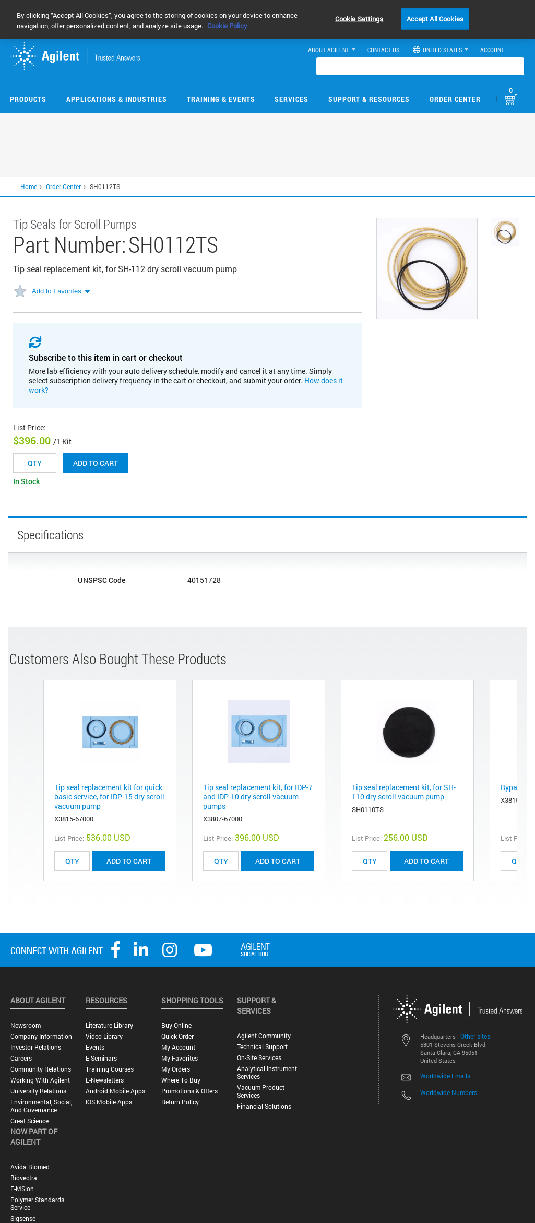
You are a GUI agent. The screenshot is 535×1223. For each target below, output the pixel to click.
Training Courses (110, 1069)
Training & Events (221, 99)
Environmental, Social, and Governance (41, 1106)
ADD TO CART (128, 861)
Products (28, 99)
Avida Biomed (30, 1167)
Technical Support (262, 1047)
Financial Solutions (264, 1106)
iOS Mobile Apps (109, 1102)
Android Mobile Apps (115, 1091)
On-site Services (259, 1058)
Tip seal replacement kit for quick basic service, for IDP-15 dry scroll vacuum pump (109, 796)
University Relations (38, 1091)
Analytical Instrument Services (267, 1072)
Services (291, 99)
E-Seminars (101, 1058)
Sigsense (22, 1218)
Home (28, 186)
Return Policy (180, 1102)
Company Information (41, 1036)
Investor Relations (35, 1047)
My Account (178, 1047)
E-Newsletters (105, 1080)
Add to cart (95, 463)
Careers (21, 1058)
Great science (29, 1121)
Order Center (455, 99)
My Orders (175, 1069)
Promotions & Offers (189, 1091)
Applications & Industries (116, 99)
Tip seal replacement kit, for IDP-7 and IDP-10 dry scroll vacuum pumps (258, 796)
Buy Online (176, 1025)
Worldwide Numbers (448, 1092)
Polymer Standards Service (37, 1204)
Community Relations (40, 1069)
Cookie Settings (359, 18)
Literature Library (109, 1025)
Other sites (475, 1036)
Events (95, 1047)
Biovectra (23, 1178)
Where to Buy (180, 1080)
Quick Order (177, 1036)
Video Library (104, 1036)
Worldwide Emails (445, 1076)
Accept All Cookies (435, 18)
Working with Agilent (40, 1080)
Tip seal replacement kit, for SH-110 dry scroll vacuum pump (404, 792)
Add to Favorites (56, 291)
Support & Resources (369, 99)
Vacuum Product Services (260, 1091)
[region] (267, 19)
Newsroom (25, 1025)
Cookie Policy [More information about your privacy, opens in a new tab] (227, 25)
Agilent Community (264, 1036)
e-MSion (22, 1189)
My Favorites (179, 1058)
